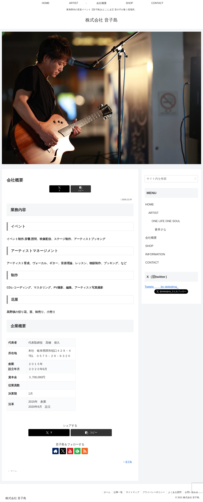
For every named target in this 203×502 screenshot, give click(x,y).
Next (197, 97)
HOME (149, 204)
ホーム (107, 492)
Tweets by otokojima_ (161, 286)
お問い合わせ (191, 492)
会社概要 (151, 237)
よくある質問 (174, 492)
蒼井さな (160, 229)
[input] (171, 178)
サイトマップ (132, 492)
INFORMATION (155, 254)
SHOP (149, 246)
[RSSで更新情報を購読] (85, 451)
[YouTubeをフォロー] (70, 451)
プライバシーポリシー (154, 492)
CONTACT (152, 262)
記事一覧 (118, 492)
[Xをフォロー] (63, 451)
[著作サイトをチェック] (55, 451)
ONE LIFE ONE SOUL (166, 221)
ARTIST (153, 212)
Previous (5, 97)
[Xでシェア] (59, 188)
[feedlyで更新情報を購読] (77, 451)
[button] (81, 188)
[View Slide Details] (101, 98)
